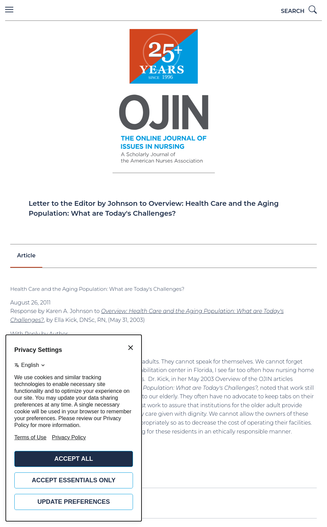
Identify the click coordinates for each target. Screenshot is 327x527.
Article (26, 255)
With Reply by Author (39, 334)
